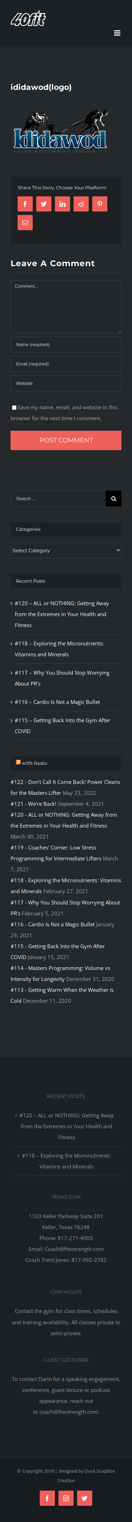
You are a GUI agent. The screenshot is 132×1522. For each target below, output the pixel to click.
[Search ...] (58, 499)
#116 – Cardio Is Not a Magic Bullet (57, 701)
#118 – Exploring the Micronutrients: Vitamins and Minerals (66, 1161)
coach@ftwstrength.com (68, 1411)
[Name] (66, 344)
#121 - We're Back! (33, 803)
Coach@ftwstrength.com (74, 1248)
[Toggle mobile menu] (117, 33)
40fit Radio (34, 763)
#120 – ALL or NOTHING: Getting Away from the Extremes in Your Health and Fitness (62, 614)
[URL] (66, 383)
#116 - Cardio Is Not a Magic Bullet (53, 924)
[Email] (66, 364)
